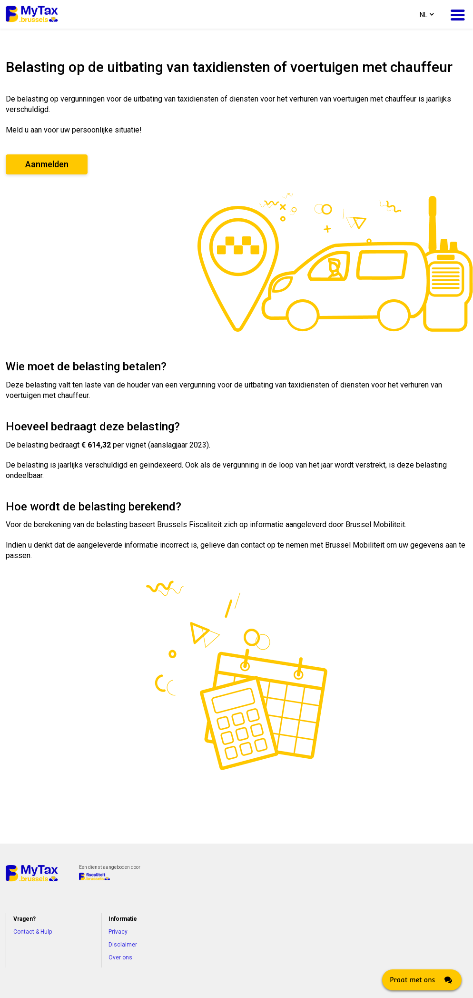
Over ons (120, 957)
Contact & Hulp (32, 931)
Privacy (118, 931)
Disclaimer (122, 944)
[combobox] (426, 14)
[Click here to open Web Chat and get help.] (422, 979)
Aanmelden (47, 164)
